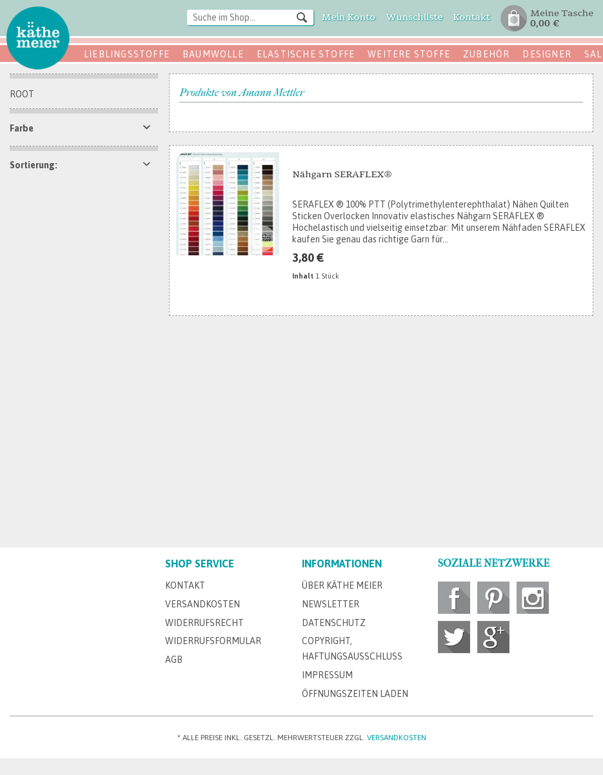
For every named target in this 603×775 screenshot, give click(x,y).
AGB (174, 659)
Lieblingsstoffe (127, 54)
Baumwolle (213, 54)
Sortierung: (33, 165)
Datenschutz (334, 623)
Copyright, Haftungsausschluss (352, 649)
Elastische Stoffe (306, 54)
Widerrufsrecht (204, 623)
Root (22, 94)
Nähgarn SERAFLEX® (341, 174)
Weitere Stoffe (409, 54)
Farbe (22, 128)
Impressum (327, 675)
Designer (546, 54)
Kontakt (185, 585)
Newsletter (330, 604)
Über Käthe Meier (342, 585)
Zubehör (486, 54)
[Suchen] (301, 17)
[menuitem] (250, 18)
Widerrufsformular (213, 641)
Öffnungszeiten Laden (355, 694)
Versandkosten (202, 604)
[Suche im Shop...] (250, 17)
